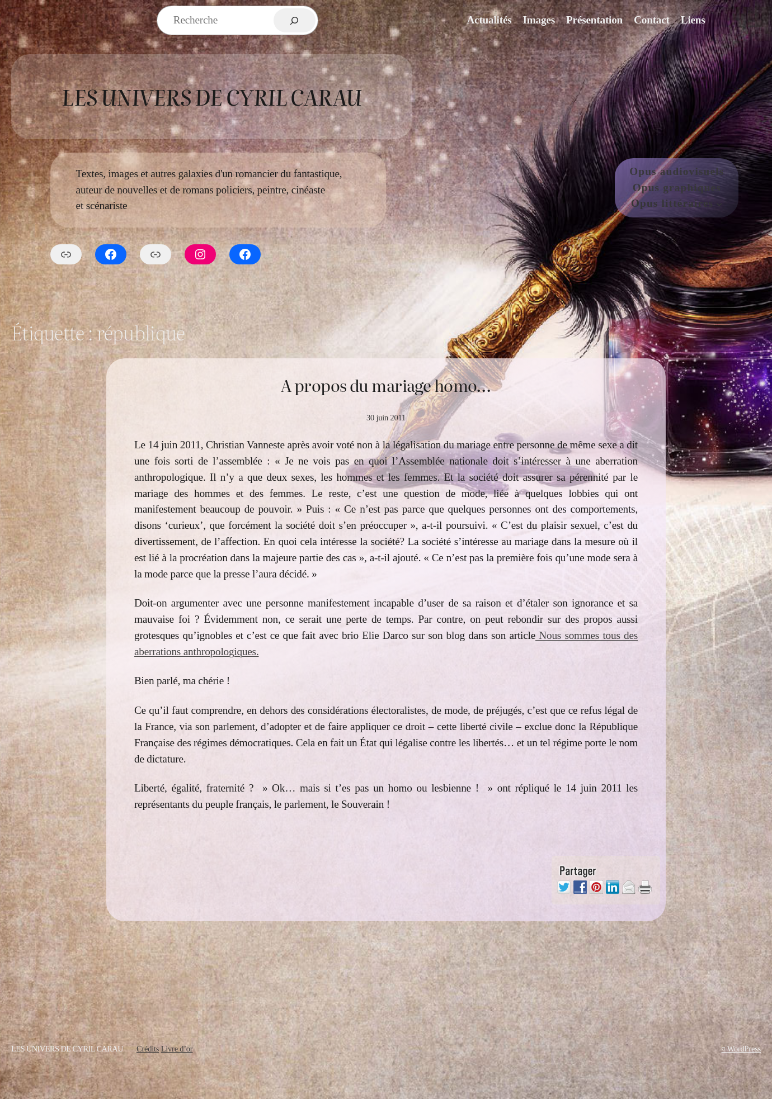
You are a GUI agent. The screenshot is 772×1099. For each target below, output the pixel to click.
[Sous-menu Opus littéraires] (719, 204)
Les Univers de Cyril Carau (211, 96)
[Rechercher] (295, 20)
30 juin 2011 (386, 417)
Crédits (147, 1048)
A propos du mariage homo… (386, 385)
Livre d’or (177, 1048)
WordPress (744, 1048)
